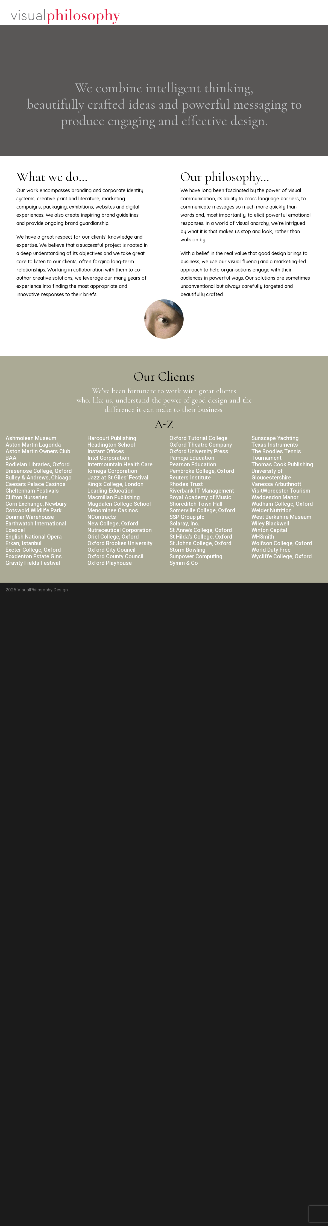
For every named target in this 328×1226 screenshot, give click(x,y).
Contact (301, 17)
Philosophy (239, 17)
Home (209, 17)
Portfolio (272, 17)
